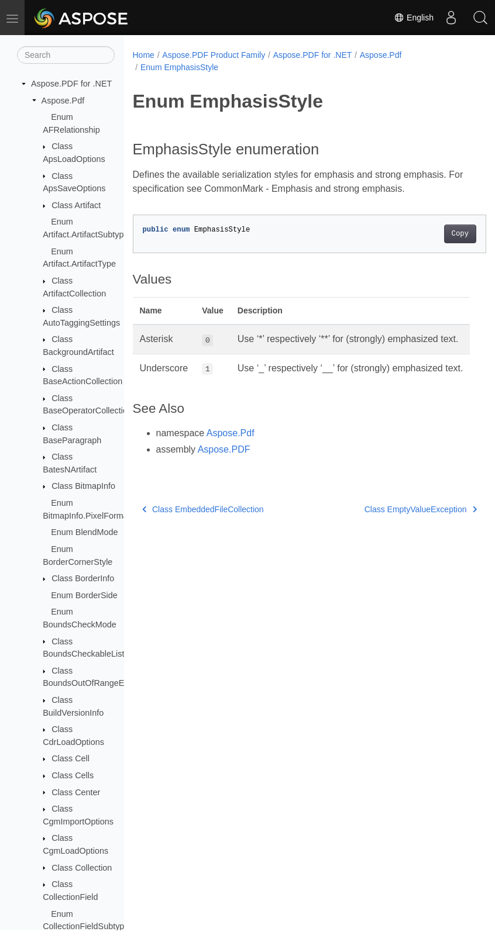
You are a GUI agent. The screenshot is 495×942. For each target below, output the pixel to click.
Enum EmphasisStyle (179, 67)
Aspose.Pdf (63, 100)
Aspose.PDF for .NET (71, 83)
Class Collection (81, 867)
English (414, 17)
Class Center (75, 792)
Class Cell (70, 758)
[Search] (66, 55)
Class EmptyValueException (395, 536)
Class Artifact (76, 205)
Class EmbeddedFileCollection (203, 536)
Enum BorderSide (84, 595)
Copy (435, 234)
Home (143, 55)
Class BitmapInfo (83, 486)
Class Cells (72, 775)
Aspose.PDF (224, 477)
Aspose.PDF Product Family (213, 55)
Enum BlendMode (84, 532)
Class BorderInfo (82, 578)
